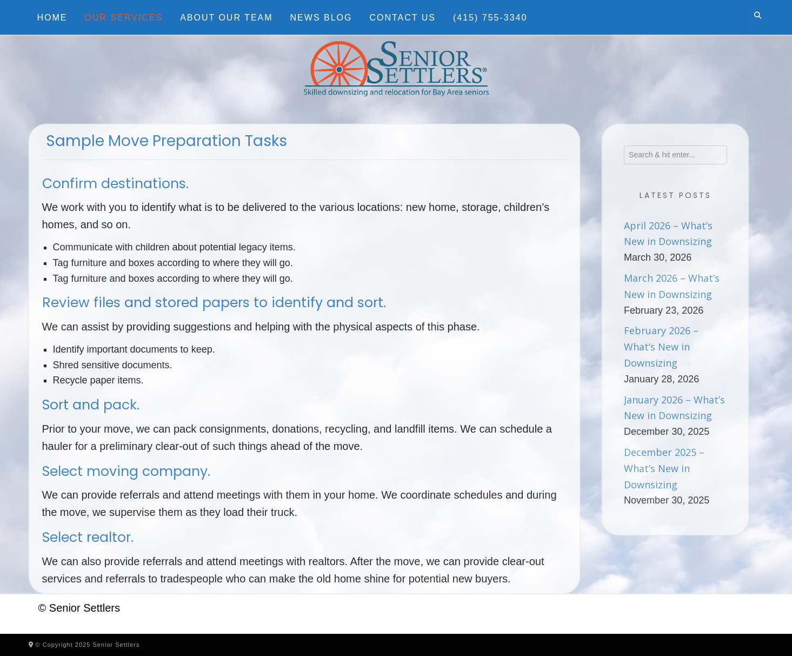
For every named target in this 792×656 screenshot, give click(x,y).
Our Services (124, 17)
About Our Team (226, 17)
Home (52, 17)
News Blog (321, 17)
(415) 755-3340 (490, 17)
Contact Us (402, 17)
